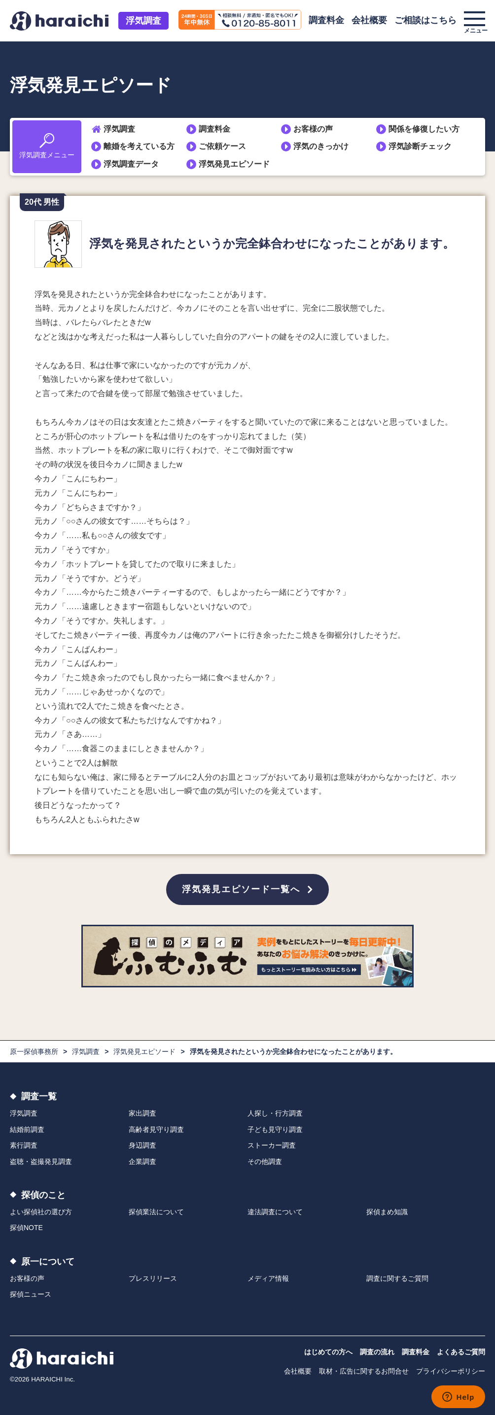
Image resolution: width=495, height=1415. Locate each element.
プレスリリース (153, 1278)
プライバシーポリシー (450, 1371)
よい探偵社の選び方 (41, 1212)
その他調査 (265, 1161)
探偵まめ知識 (387, 1212)
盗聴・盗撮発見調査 (41, 1161)
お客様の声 (313, 129)
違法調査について (275, 1212)
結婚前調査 (27, 1129)
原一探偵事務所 (34, 1051)
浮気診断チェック (420, 146)
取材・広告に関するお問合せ (364, 1371)
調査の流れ (377, 1352)
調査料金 (326, 20)
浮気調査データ (131, 164)
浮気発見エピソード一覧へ (241, 889)
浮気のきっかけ (321, 146)
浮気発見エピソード (234, 164)
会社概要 (369, 20)
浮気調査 (143, 21)
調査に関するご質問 (397, 1278)
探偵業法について (156, 1212)
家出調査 (142, 1113)
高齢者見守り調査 (156, 1129)
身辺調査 (142, 1145)
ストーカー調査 (272, 1145)
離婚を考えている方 (139, 146)
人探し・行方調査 (275, 1113)
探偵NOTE (26, 1228)
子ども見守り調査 (275, 1129)
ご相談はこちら (425, 20)
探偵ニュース (30, 1294)
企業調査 (142, 1161)
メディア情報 (268, 1278)
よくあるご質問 (461, 1352)
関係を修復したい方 (424, 129)
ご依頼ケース (222, 146)
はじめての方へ (328, 1352)
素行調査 (23, 1145)
